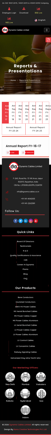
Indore (25, 412)
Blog (25, 274)
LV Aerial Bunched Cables (25, 325)
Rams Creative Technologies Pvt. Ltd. (30, 429)
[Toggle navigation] (46, 30)
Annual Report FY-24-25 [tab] (37, 129)
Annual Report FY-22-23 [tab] (47, 112)
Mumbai (25, 379)
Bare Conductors (25, 297)
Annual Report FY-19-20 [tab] (27, 112)
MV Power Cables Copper (25, 316)
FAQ (25, 278)
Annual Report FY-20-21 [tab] (34, 112)
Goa (41, 395)
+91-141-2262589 (28, 203)
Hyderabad (25, 395)
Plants (25, 269)
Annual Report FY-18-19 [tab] (20, 112)
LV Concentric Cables (25, 346)
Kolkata (10, 395)
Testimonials (25, 246)
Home (13, 80)
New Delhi (10, 379)
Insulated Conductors (25, 302)
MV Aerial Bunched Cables (25, 311)
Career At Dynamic (25, 264)
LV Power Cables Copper (26, 330)
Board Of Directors (25, 241)
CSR (25, 260)
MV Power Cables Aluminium (25, 320)
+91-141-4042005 (28, 199)
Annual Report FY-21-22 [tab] (40, 112)
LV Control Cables (25, 340)
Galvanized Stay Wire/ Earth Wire (25, 358)
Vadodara (41, 379)
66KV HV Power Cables (25, 306)
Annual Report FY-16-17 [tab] (7, 113)
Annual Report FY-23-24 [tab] (13, 129)
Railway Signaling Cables (25, 352)
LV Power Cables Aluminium (25, 334)
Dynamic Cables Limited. (20, 424)
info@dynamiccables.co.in (28, 191)
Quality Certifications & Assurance (25, 255)
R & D (25, 251)
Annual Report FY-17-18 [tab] (13, 112)
